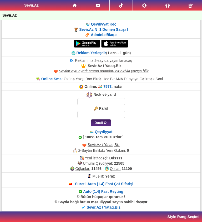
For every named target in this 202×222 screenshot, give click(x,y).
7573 (107, 86)
